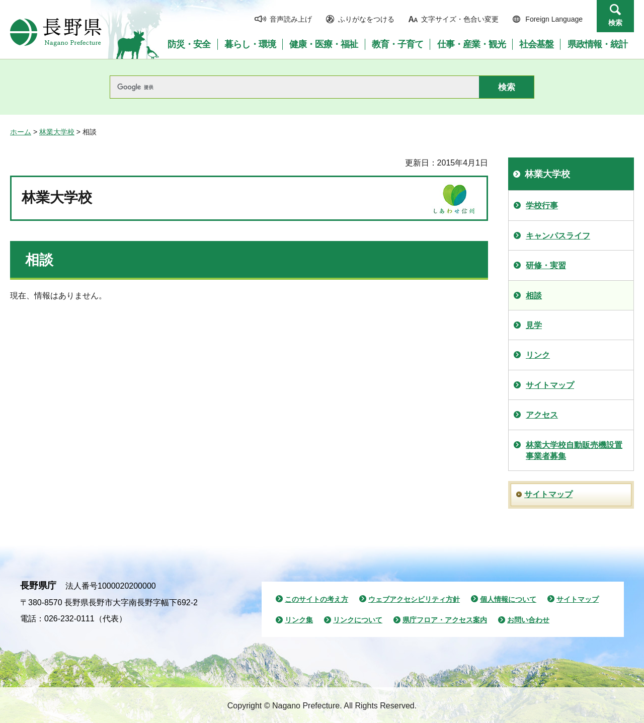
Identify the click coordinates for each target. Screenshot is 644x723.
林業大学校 (56, 132)
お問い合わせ (528, 620)
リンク (538, 355)
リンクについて (357, 620)
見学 (534, 325)
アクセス (542, 415)
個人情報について (508, 599)
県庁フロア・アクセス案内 (445, 620)
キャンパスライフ (558, 235)
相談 (534, 295)
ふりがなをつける (366, 19)
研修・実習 (546, 265)
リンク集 (299, 620)
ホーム (20, 132)
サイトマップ (550, 385)
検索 (615, 23)
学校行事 (542, 205)
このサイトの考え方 (316, 599)
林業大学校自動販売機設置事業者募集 (574, 450)
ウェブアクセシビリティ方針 (414, 599)
